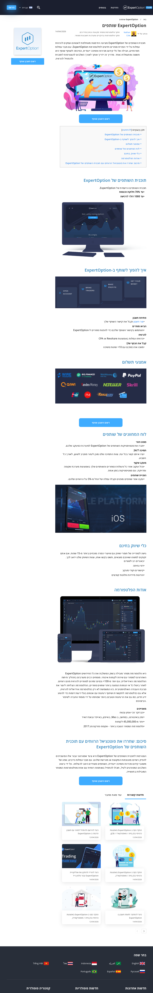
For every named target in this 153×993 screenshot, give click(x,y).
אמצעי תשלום (133, 143)
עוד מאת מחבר (113, 795)
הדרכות (114, 7)
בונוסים (102, 7)
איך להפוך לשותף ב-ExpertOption (122, 139)
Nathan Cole (127, 34)
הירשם (11, 7)
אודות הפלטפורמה (130, 158)
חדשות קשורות (135, 795)
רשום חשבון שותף (27, 61)
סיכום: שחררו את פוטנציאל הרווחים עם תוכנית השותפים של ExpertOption (103, 163)
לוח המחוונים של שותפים (127, 148)
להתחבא (126, 129)
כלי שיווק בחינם (132, 153)
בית (144, 19)
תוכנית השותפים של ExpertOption (122, 134)
